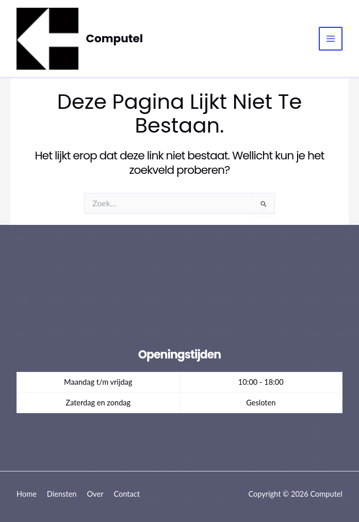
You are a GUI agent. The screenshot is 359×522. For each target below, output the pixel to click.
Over (95, 494)
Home (27, 494)
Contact (126, 494)
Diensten (62, 494)
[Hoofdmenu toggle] (330, 39)
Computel (115, 38)
